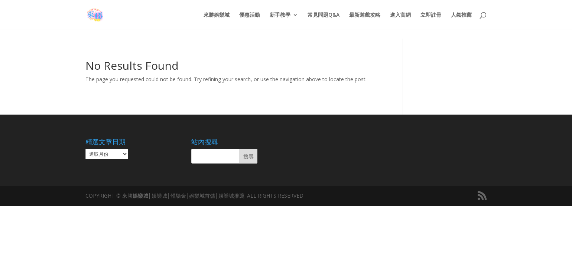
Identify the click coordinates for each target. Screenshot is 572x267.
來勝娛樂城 (217, 15)
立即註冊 (430, 15)
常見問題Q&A (323, 15)
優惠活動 (249, 15)
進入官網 (400, 15)
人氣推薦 (461, 15)
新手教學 (280, 15)
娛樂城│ (142, 195)
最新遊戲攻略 (364, 15)
